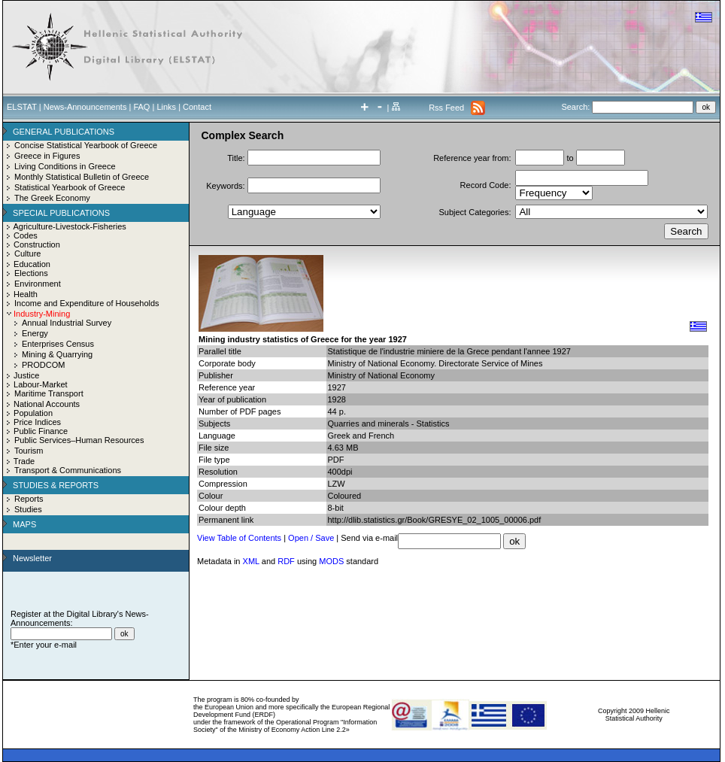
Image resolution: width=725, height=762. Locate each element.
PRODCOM (43, 364)
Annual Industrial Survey (66, 322)
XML (251, 561)
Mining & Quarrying (57, 354)
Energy (35, 333)
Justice (26, 375)
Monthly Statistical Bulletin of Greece (81, 176)
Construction (37, 244)
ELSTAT (22, 106)
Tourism (29, 450)
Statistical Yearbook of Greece (69, 187)
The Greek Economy (52, 197)
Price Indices (37, 422)
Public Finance (41, 431)
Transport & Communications (67, 470)
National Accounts (47, 403)
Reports (29, 498)
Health (26, 294)
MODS (331, 561)
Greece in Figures (47, 155)
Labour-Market (41, 384)
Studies (28, 509)
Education (32, 264)
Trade (24, 461)
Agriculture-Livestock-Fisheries (69, 226)
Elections (31, 273)
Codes (26, 235)
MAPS (24, 524)
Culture (27, 253)
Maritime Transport (48, 393)
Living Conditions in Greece (65, 166)
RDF (286, 561)
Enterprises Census (58, 343)
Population (33, 412)
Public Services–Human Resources (79, 440)
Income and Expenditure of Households (86, 303)
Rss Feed (446, 107)
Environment (37, 283)
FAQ (141, 106)
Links (166, 106)
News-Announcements (85, 106)
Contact (197, 106)
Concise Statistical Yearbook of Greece (85, 145)
